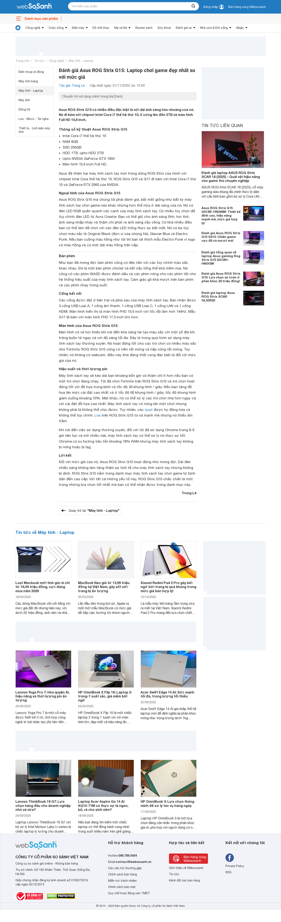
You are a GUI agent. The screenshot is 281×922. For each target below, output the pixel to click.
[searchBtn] (193, 6)
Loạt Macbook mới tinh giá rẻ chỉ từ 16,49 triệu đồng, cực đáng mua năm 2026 (42, 587)
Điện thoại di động (31, 72)
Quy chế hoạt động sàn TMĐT (129, 893)
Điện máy (78, 27)
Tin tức (39, 60)
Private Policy (235, 866)
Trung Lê (189, 493)
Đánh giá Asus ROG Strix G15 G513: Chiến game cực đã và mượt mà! (221, 236)
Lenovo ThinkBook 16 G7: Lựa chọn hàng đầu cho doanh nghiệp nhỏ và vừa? (43, 805)
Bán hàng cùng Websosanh (247, 7)
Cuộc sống (56, 27)
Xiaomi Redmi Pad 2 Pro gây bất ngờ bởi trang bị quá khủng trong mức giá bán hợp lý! (168, 587)
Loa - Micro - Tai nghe (34, 119)
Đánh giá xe (184, 27)
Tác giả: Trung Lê (72, 85)
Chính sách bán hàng (122, 874)
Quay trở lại (94, 510)
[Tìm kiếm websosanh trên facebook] (230, 857)
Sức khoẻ (164, 27)
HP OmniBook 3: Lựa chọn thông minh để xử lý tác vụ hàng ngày (167, 803)
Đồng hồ (24, 109)
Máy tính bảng (28, 81)
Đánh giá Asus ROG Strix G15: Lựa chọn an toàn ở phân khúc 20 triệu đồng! (221, 277)
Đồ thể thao (101, 27)
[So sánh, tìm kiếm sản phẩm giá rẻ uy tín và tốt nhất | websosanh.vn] (34, 6)
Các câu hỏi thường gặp (125, 868)
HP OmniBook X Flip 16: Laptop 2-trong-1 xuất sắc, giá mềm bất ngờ (105, 696)
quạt (149, 410)
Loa (98, 415)
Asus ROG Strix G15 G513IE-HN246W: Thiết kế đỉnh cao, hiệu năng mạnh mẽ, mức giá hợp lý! (221, 215)
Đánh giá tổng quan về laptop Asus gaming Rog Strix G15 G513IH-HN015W (221, 257)
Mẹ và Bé (120, 27)
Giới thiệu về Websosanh (186, 868)
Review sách (143, 27)
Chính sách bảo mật (122, 887)
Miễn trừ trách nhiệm (122, 880)
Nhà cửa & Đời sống (214, 27)
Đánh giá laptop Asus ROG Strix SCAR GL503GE (218, 296)
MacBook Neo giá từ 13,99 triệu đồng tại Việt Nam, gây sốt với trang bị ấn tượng (104, 587)
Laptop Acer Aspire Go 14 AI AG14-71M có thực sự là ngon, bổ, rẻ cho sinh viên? (103, 805)
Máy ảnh (24, 100)
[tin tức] (17, 27)
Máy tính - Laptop (81, 60)
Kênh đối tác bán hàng (184, 880)
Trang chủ (22, 60)
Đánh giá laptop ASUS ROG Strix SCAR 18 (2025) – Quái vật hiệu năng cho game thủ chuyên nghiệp (231, 177)
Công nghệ (32, 27)
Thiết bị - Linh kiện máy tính (34, 130)
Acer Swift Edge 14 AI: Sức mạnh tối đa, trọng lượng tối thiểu (167, 694)
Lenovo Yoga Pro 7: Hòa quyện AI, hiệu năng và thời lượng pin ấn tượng (42, 696)
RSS (229, 872)
